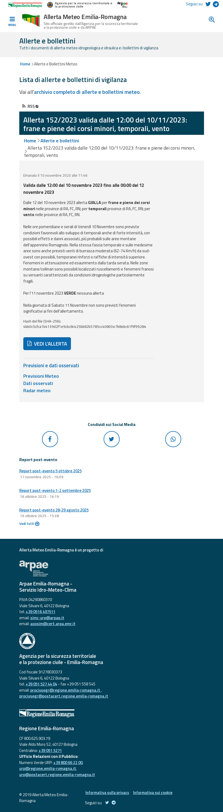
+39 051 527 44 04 (41, 684)
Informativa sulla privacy (107, 792)
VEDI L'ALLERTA (47, 343)
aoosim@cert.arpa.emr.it (52, 624)
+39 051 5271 (50, 750)
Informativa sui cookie (152, 792)
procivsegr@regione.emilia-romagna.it (65, 690)
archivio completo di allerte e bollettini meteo (87, 92)
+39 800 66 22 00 (67, 762)
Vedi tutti (29, 523)
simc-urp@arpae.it (47, 618)
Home (25, 64)
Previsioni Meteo (41, 376)
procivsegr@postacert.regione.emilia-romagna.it (63, 696)
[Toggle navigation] (12, 21)
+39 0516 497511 (40, 612)
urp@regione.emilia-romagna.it (47, 768)
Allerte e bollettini (59, 140)
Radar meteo (37, 390)
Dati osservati (38, 383)
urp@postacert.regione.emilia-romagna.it (57, 775)
